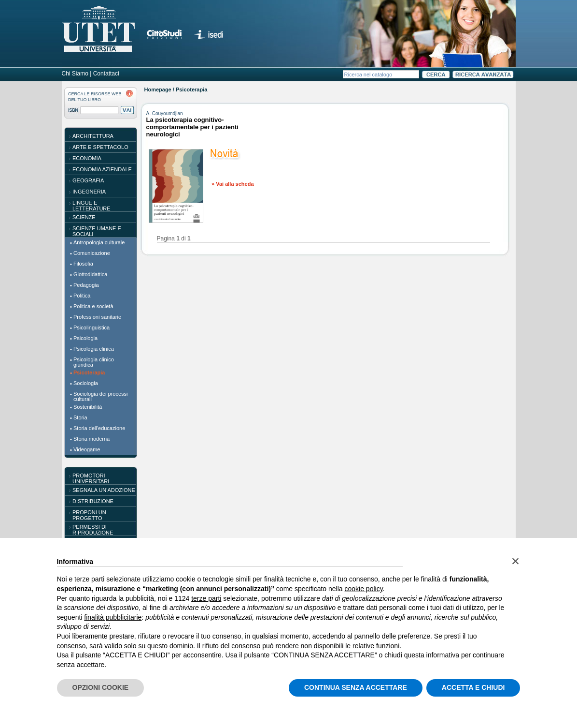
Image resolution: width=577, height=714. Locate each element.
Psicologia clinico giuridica (93, 362)
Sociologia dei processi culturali (100, 396)
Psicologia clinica (93, 349)
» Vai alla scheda (232, 184)
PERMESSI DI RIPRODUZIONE (92, 530)
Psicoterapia (89, 372)
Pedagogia (86, 285)
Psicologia (85, 338)
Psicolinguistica (91, 327)
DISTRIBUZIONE (92, 501)
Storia (80, 417)
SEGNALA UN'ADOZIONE (103, 490)
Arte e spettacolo (100, 147)
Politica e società (93, 306)
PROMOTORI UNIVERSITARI (90, 478)
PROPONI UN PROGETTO (89, 515)
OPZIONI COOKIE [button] (100, 687)
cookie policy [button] (363, 589)
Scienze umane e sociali (96, 231)
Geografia (88, 180)
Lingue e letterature (91, 205)
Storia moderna (91, 439)
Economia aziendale (102, 169)
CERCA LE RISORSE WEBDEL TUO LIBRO (95, 96)
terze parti (206, 598)
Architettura (92, 136)
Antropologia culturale (99, 242)
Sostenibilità (87, 407)
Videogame (86, 449)
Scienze (84, 217)
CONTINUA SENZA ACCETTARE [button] (355, 687)
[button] (515, 561)
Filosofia (83, 264)
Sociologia (85, 383)
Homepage (157, 89)
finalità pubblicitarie (112, 617)
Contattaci (106, 73)
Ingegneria (89, 191)
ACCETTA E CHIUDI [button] (473, 687)
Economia (86, 158)
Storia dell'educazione (99, 428)
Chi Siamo (75, 73)
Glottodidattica (90, 274)
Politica (81, 295)
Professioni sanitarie (97, 317)
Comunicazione (91, 253)
